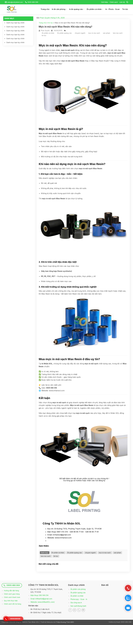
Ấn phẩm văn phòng (78, 589)
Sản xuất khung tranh (78, 606)
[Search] (127, 2)
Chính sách (114, 2)
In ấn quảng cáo (76, 9)
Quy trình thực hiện (11, 601)
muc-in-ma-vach (94, 33)
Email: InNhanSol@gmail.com (41, 599)
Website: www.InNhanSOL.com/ (43, 602)
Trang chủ (45, 9)
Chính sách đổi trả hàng (12, 604)
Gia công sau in (76, 603)
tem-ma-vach (117, 33)
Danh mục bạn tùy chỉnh (15, 23)
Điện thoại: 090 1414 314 (39, 595)
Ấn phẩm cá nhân (95, 9)
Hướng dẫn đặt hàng (11, 590)
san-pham (106, 33)
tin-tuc (50, 23)
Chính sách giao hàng (12, 594)
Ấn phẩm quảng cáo (64, 33)
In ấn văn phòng (59, 9)
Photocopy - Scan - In (78, 599)
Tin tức (125, 9)
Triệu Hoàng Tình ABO (65, 622)
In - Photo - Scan (112, 9)
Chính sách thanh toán (12, 597)
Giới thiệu (104, 2)
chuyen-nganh (80, 33)
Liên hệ (122, 2)
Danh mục (9, 18)
